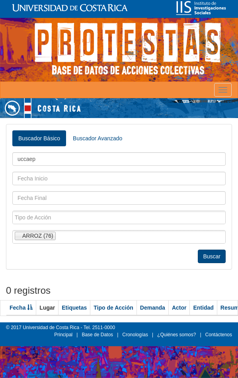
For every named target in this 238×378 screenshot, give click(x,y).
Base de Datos (97, 334)
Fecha (21, 307)
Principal (63, 334)
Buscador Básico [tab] (39, 138)
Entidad (203, 307)
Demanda (152, 307)
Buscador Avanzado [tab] (97, 138)
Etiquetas (74, 307)
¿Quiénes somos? (176, 334)
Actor (179, 307)
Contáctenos (218, 334)
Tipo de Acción (113, 307)
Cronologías (135, 334)
